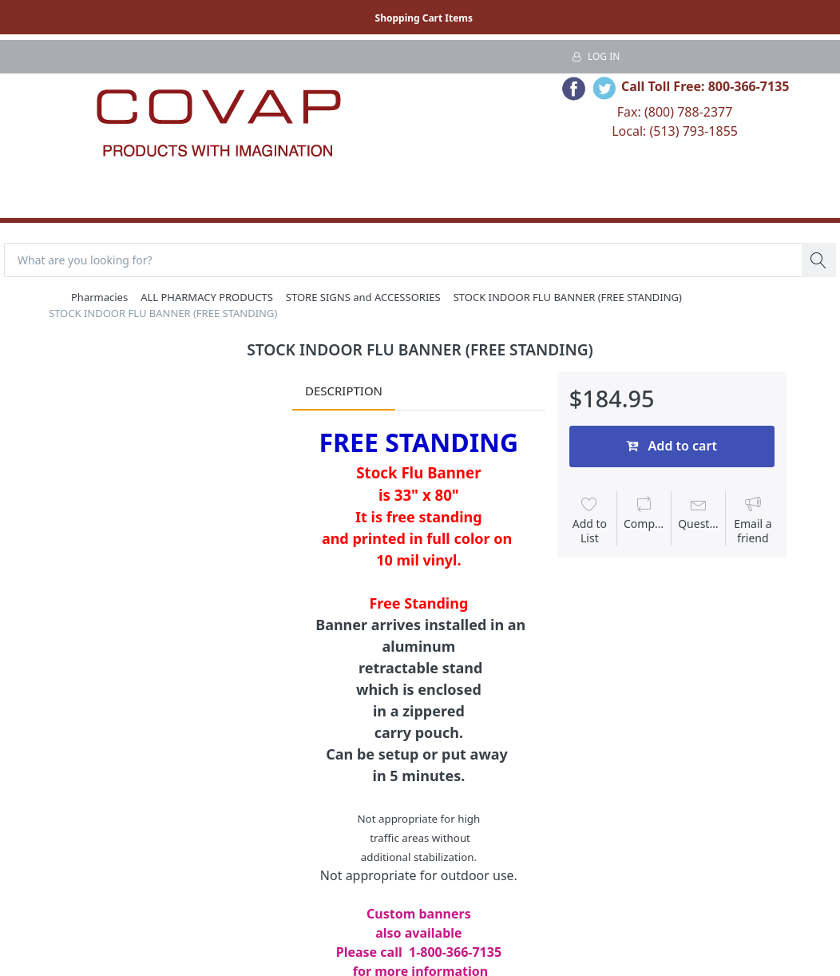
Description (343, 391)
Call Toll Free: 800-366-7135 (705, 86)
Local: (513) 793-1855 (675, 131)
